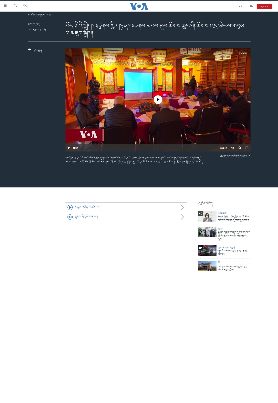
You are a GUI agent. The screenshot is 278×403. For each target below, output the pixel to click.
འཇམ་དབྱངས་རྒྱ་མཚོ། (37, 30)
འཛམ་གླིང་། (222, 213)
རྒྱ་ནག (220, 228)
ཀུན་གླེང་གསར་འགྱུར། (226, 247)
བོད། (25, 6)
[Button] (35, 51)
